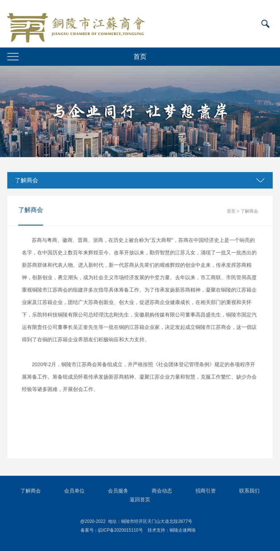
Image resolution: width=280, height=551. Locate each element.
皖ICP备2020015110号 (120, 530)
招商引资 (205, 491)
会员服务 (118, 491)
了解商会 (26, 180)
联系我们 (249, 491)
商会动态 (162, 491)
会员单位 (74, 491)
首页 (231, 211)
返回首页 (140, 499)
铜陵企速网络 (183, 530)
